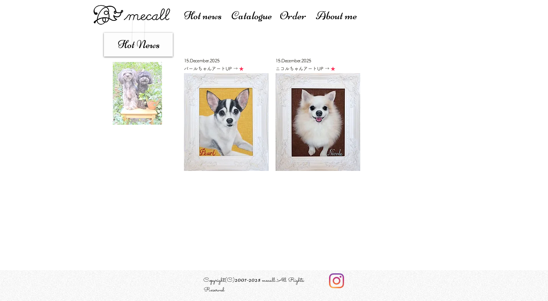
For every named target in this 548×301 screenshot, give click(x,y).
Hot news (207, 15)
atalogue (255, 15)
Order (298, 15)
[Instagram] (336, 280)
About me (336, 15)
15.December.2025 (201, 60)
